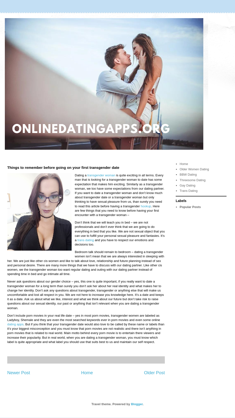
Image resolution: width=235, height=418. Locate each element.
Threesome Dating (192, 180)
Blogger (137, 404)
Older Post (154, 372)
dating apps (15, 324)
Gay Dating (187, 185)
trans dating (85, 240)
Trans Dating (188, 191)
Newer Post (18, 372)
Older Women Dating (194, 169)
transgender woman (101, 175)
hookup (146, 206)
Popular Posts (190, 207)
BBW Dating (188, 174)
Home (87, 372)
